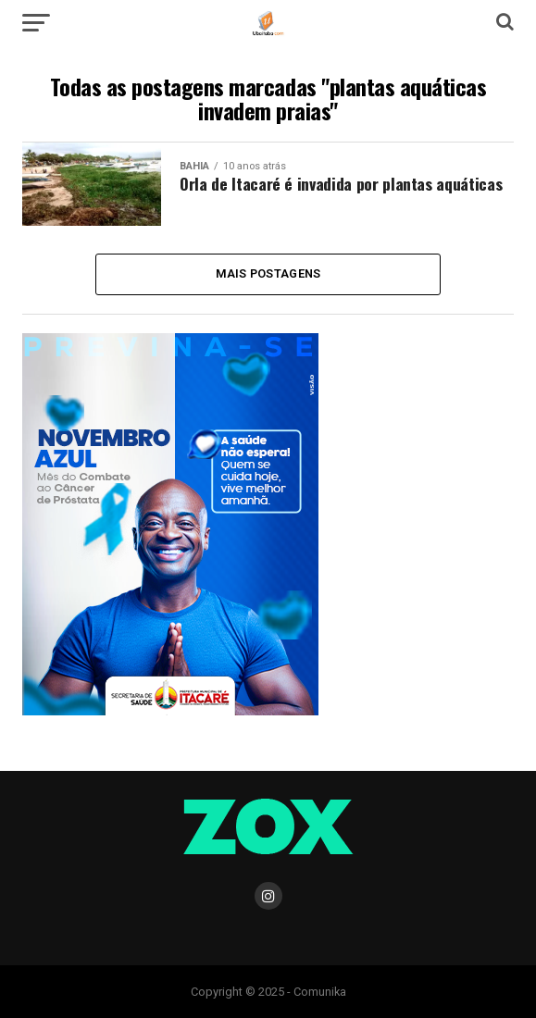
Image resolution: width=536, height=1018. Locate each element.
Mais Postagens (268, 273)
